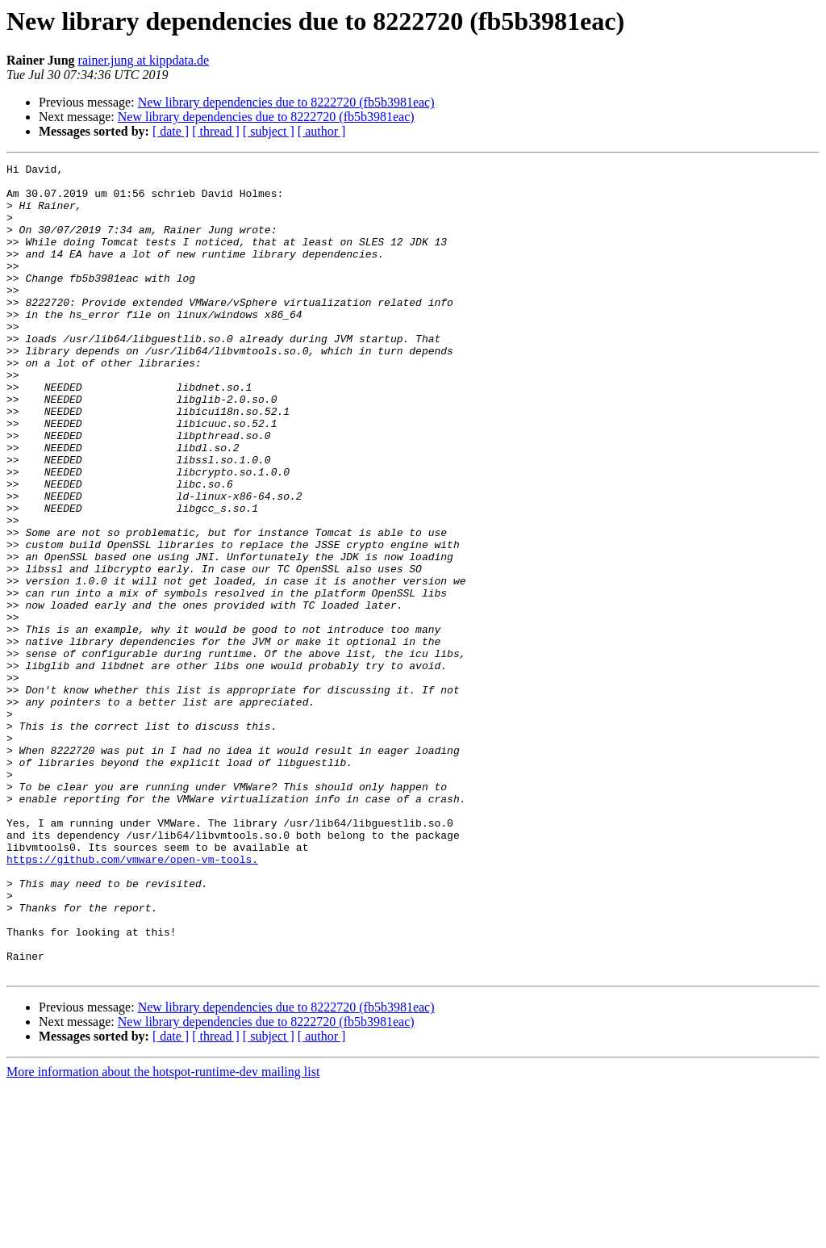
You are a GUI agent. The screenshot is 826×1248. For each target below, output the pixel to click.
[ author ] (322, 131)
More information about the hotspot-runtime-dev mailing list (162, 1234)
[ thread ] (216, 131)
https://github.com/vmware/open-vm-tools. (132, 999)
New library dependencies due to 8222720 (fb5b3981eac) (286, 102)
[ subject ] (268, 131)
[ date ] (170, 131)
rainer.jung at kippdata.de (144, 60)
